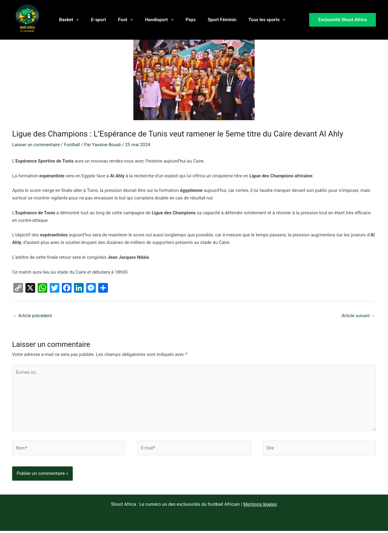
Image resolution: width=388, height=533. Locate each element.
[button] (74, 19)
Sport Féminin (205, 19)
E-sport (93, 19)
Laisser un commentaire (36, 144)
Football (73, 144)
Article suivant (358, 315)
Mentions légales (260, 506)
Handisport (149, 19)
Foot (118, 19)
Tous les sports (247, 19)
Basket (67, 19)
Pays (177, 19)
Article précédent (33, 315)
